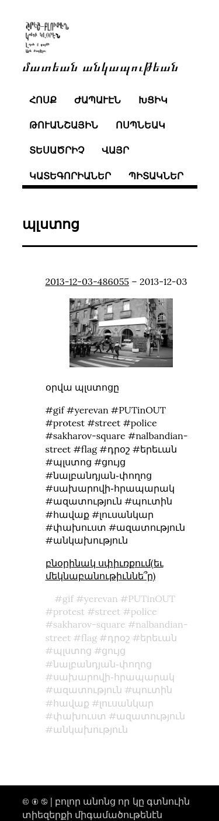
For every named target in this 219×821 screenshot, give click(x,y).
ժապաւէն (97, 100)
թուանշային (63, 125)
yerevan (100, 598)
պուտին (152, 689)
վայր (115, 150)
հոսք (43, 100)
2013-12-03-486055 (88, 281)
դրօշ (118, 637)
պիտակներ (155, 176)
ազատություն (87, 689)
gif (68, 598)
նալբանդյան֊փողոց (102, 664)
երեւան (158, 637)
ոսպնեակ (140, 125)
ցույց (114, 650)
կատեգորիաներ (70, 176)
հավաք (71, 703)
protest (69, 611)
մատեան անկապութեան (100, 65)
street (107, 611)
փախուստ (79, 716)
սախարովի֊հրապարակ (114, 677)
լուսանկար (126, 703)
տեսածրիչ (56, 150)
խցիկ (153, 100)
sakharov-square (89, 624)
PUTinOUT (151, 598)
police (144, 611)
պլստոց (72, 650)
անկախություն (90, 729)
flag (89, 637)
